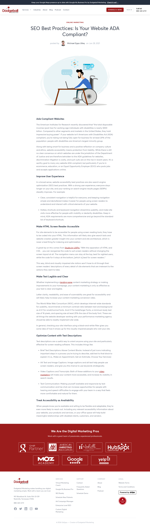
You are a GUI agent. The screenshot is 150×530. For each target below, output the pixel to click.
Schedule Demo (82, 493)
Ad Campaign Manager (64, 501)
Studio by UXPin (72, 247)
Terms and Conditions (126, 487)
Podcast (58, 10)
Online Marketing (75, 22)
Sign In (129, 10)
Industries (37, 10)
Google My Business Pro (64, 489)
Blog (51, 10)
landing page (66, 282)
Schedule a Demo (115, 10)
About (45, 10)
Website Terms (123, 483)
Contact (66, 10)
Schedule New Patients (64, 497)
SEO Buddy (60, 493)
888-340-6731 (141, 11)
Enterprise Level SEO (63, 505)
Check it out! (113, 2)
